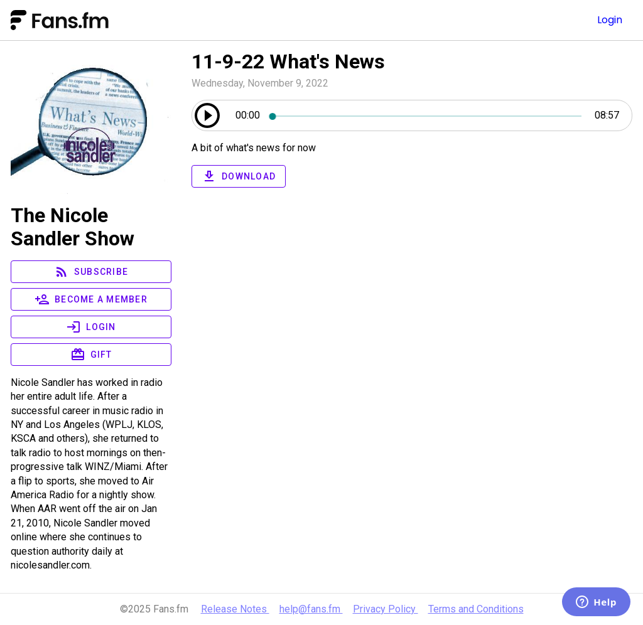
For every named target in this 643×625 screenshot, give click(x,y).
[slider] (427, 115)
